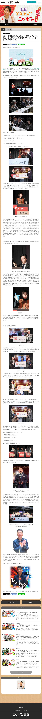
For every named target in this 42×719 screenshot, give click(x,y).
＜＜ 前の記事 (11, 602)
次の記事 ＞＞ (31, 602)
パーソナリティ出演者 (21, 24)
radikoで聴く (7, 24)
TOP (3, 29)
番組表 (31, 2)
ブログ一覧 (8, 29)
